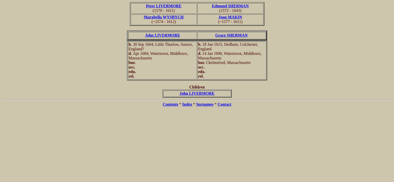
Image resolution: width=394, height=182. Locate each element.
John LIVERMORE (162, 35)
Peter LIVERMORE (164, 6)
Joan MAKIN (230, 17)
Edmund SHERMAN (230, 6)
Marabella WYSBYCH (164, 17)
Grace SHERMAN (231, 35)
